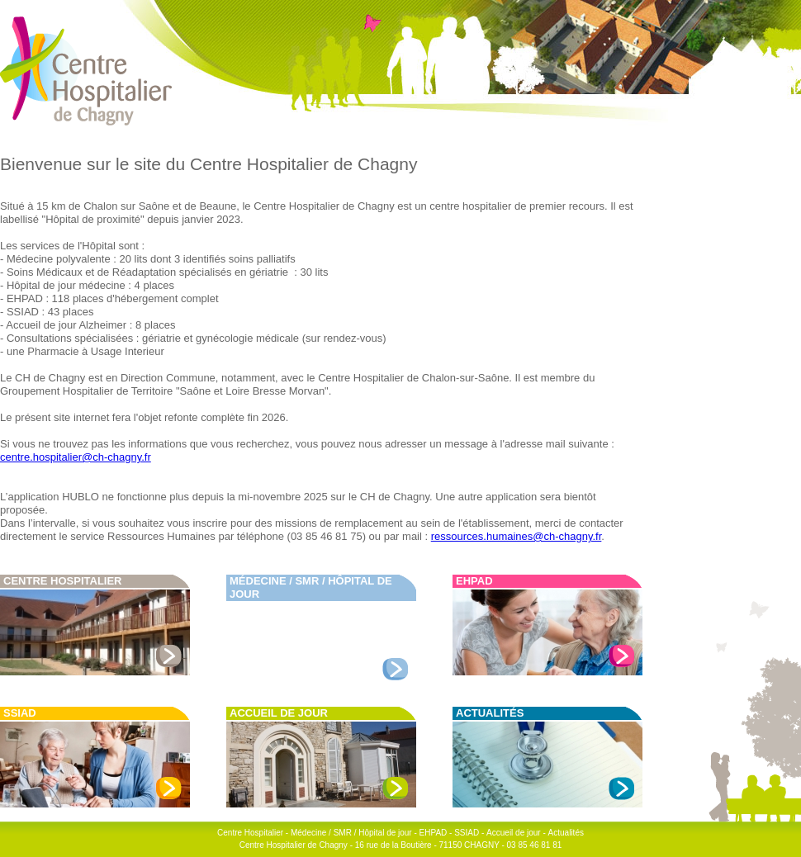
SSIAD (19, 713)
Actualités (490, 713)
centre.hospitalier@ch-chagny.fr (75, 457)
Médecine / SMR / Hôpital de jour (351, 832)
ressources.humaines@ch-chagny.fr (516, 536)
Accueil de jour (279, 713)
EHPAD (474, 581)
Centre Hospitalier (62, 581)
